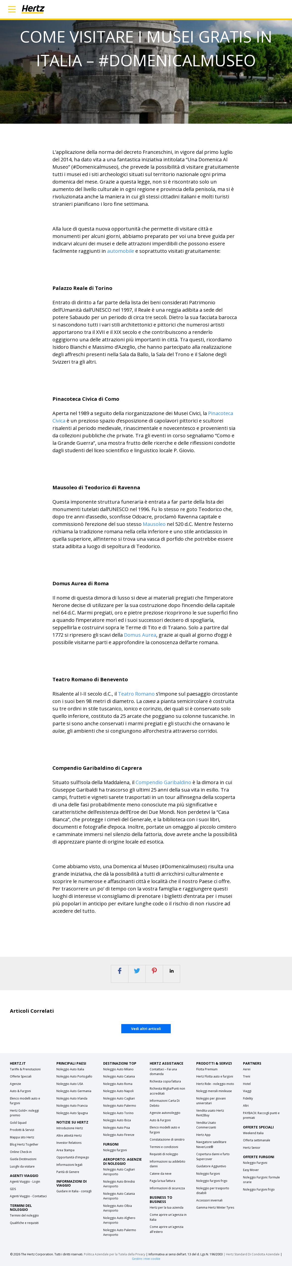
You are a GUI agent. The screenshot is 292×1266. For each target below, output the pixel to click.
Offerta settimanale (256, 1140)
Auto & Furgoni (20, 1091)
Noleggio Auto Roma (117, 1084)
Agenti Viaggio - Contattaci (28, 1196)
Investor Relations (68, 1143)
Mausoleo (154, 524)
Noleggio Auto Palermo (119, 1105)
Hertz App (203, 1135)
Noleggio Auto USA (69, 1084)
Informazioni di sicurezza (167, 1188)
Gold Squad (18, 1123)
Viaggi (247, 1091)
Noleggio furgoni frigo (211, 1181)
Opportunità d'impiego (72, 1157)
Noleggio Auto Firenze (118, 1135)
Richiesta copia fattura (165, 1081)
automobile (120, 251)
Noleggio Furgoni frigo (259, 1189)
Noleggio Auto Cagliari (119, 1098)
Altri (246, 1105)
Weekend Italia (253, 1133)
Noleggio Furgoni (255, 1163)
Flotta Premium (207, 1069)
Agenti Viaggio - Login (25, 1181)
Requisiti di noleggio (164, 1154)
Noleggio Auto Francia (72, 1105)
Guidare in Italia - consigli (74, 1191)
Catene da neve (160, 1174)
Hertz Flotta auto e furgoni (214, 1076)
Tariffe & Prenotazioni (25, 1069)
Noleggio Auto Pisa (116, 1127)
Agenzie (15, 1084)
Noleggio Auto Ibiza (117, 1120)
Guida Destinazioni (23, 1159)
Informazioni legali (69, 1165)
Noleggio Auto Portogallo (74, 1076)
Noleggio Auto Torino (118, 1113)
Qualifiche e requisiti (24, 1223)
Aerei (246, 1069)
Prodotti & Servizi (22, 1130)
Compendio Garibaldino (163, 782)
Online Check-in (21, 1152)
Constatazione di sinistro (167, 1139)
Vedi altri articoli (146, 1028)
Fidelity (248, 1098)
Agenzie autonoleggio (165, 1113)
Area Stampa (65, 1150)
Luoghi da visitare (22, 1166)
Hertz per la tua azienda (166, 1207)
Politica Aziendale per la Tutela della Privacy (114, 1254)
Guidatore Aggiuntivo (211, 1166)
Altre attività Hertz (69, 1135)
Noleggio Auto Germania (73, 1091)
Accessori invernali (209, 1200)
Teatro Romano (136, 693)
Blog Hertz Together (24, 1144)
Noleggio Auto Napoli (118, 1091)
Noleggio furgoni (115, 1150)
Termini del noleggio (24, 1215)
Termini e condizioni (164, 1147)
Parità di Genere (67, 1172)
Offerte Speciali (20, 1076)
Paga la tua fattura (162, 1181)
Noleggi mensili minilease (214, 1091)
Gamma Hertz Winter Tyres (215, 1207)
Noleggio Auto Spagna (72, 1113)
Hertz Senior (251, 1148)
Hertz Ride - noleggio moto (215, 1084)
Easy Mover (251, 1170)
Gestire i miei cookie (146, 1259)
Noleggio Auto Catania (119, 1076)
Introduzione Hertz (69, 1128)
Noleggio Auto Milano (118, 1069)
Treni (246, 1076)
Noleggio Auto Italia (70, 1069)
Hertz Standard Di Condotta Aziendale (253, 1254)
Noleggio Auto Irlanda (71, 1098)
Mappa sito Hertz (22, 1137)
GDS (13, 1189)
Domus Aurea (140, 635)
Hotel (247, 1084)
